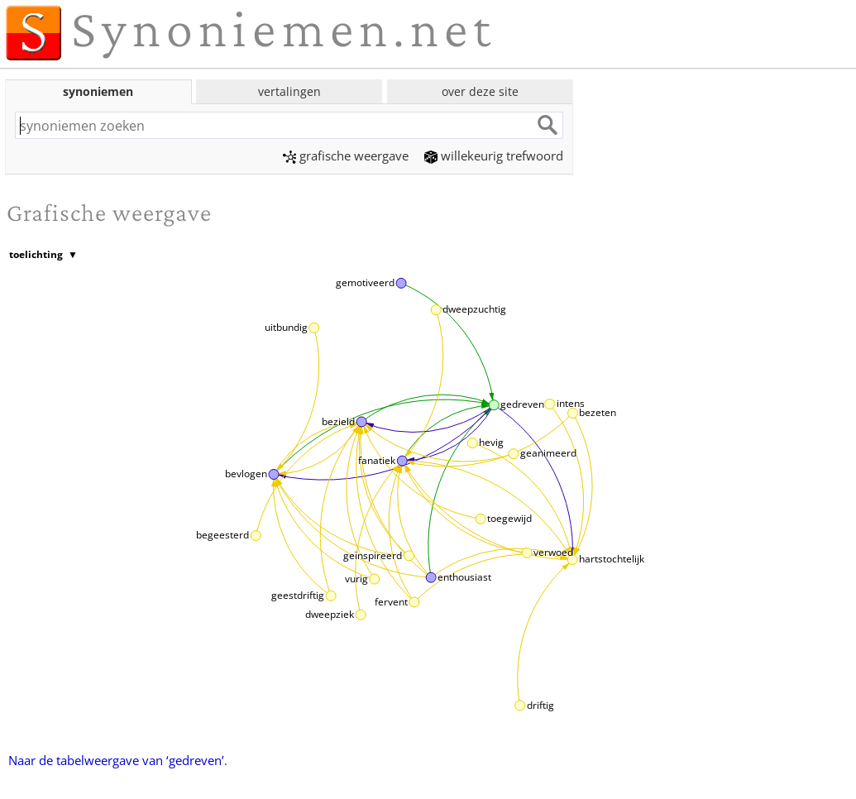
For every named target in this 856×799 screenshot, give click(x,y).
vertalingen (289, 91)
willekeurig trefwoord (493, 155)
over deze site (480, 91)
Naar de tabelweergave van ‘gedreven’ (116, 760)
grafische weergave (346, 155)
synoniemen (98, 91)
